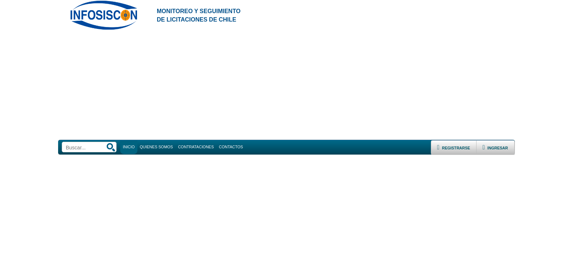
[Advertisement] (286, 85)
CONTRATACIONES (196, 147)
